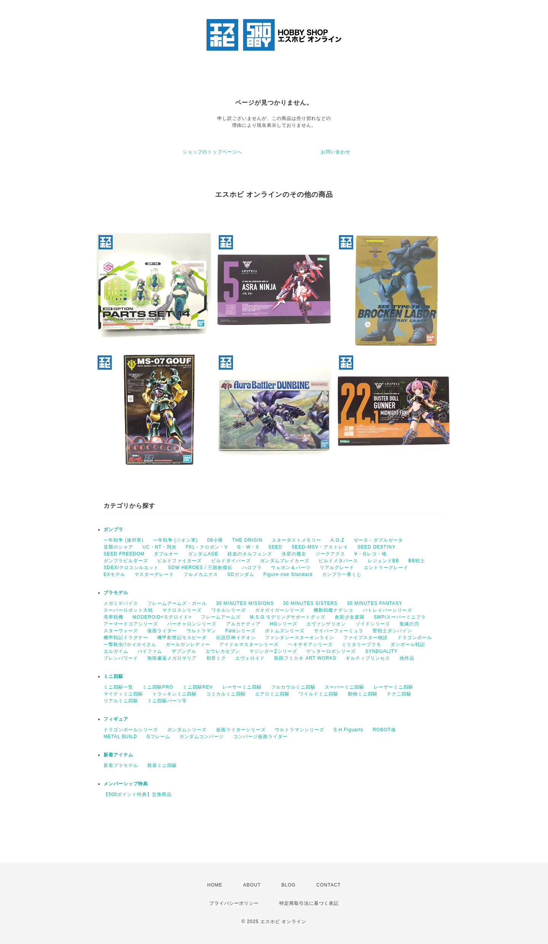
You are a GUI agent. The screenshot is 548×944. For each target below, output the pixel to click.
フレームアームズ (221, 617)
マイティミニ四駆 (123, 694)
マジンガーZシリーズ (273, 651)
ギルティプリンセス (368, 658)
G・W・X (248, 547)
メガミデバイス (121, 603)
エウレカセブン (223, 651)
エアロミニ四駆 (272, 694)
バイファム (149, 651)
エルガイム (116, 651)
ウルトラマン (201, 630)
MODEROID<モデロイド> (161, 617)
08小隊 (215, 540)
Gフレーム (158, 736)
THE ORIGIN (247, 540)
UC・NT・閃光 (159, 547)
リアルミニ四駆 (121, 700)
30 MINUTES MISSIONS (245, 603)
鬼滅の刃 (409, 624)
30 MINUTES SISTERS (310, 603)
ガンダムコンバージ (201, 736)
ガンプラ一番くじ (342, 574)
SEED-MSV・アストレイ (320, 547)
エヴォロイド (250, 658)
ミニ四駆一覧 (118, 687)
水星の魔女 (294, 554)
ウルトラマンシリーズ (299, 729)
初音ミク (216, 658)
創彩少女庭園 (350, 617)
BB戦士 (416, 560)
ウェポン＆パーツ (291, 567)
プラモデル (116, 592)
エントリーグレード (386, 567)
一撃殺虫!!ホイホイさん (130, 644)
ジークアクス (330, 554)
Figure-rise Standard (287, 574)
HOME (215, 885)
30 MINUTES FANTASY (374, 603)
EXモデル (114, 574)
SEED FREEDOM (124, 554)
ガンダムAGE (203, 554)
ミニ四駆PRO (157, 687)
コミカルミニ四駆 (226, 694)
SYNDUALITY (381, 651)
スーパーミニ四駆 (344, 687)
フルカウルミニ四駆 (293, 687)
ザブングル (184, 651)
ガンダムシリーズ (187, 729)
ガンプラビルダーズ (126, 560)
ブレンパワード (121, 658)
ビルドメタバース (338, 560)
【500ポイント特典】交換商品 (138, 794)
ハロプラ (252, 567)
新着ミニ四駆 (162, 765)
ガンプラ (113, 529)
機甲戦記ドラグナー (126, 637)
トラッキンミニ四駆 (174, 694)
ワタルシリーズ (228, 610)
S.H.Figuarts (348, 729)
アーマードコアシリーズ (131, 624)
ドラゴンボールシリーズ (131, 729)
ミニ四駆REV (198, 687)
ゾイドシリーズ (372, 624)
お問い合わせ (335, 152)
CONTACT (328, 885)
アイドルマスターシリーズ (249, 644)
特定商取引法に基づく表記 (309, 903)
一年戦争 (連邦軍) (123, 540)
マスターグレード (154, 574)
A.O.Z (337, 540)
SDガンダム (240, 574)
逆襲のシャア (118, 547)
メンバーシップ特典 (126, 783)
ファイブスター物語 (365, 637)
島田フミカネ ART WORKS (305, 658)
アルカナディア (243, 624)
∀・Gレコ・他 (370, 554)
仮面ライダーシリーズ (241, 729)
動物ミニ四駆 (363, 694)
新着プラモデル (121, 765)
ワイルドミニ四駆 (318, 694)
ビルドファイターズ (179, 560)
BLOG (289, 885)
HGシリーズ (283, 624)
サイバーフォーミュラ (338, 630)
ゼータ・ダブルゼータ (378, 540)
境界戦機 (113, 617)
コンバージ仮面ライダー (260, 736)
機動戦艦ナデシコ (333, 610)
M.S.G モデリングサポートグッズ (287, 617)
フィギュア (116, 719)
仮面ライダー (162, 630)
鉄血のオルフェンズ (250, 554)
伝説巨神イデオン (236, 637)
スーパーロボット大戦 (128, 610)
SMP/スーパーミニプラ (400, 617)
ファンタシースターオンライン (299, 637)
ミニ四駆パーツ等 (167, 700)
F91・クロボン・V (207, 547)
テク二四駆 (399, 694)
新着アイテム (118, 754)
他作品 (407, 658)
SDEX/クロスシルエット (131, 567)
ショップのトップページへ (212, 152)
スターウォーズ (121, 630)
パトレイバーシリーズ (387, 610)
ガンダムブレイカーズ (284, 560)
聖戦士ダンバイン (392, 630)
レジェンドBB (383, 560)
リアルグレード (337, 567)
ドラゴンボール (414, 637)
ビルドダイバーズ (231, 560)
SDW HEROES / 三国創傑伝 (200, 567)
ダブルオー (166, 554)
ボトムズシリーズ (284, 630)
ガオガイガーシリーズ (279, 610)
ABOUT (252, 885)
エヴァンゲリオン (326, 624)
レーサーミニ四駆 (242, 687)
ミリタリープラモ (361, 644)
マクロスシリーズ (182, 610)
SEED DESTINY (376, 547)
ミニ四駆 (113, 676)
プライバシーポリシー (234, 903)
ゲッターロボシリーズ (331, 651)
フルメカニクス (200, 574)
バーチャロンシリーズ (192, 624)
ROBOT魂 (384, 729)
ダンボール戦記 (407, 644)
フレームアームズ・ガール (177, 603)
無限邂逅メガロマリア (172, 658)
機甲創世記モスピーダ (182, 637)
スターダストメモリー (296, 540)
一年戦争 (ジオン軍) (175, 540)
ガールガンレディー (188, 644)
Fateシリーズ (240, 630)
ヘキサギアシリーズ (310, 644)
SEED (275, 547)
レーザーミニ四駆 (393, 687)
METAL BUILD (120, 736)
